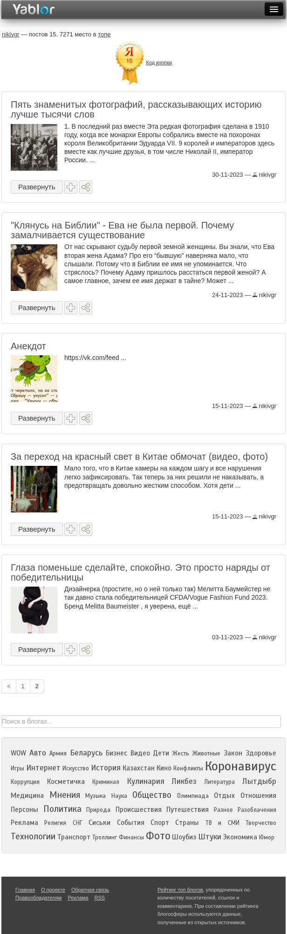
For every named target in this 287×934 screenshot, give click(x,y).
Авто (37, 753)
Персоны (24, 809)
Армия (58, 753)
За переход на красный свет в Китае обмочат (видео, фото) (139, 456)
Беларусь (86, 753)
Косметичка (66, 781)
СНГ (77, 823)
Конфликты (188, 768)
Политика (62, 808)
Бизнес (116, 753)
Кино (164, 768)
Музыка (95, 796)
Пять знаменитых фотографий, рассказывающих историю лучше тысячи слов (136, 109)
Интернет (43, 768)
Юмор (266, 837)
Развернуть (36, 187)
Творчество (261, 823)
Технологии (33, 836)
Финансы (131, 837)
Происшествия (139, 809)
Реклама (24, 822)
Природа (98, 810)
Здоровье (261, 753)
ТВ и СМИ (222, 823)
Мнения (64, 794)
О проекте (53, 889)
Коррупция (25, 782)
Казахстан (139, 768)
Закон (233, 753)
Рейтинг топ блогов (180, 889)
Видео (140, 753)
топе (104, 34)
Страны (187, 822)
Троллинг (104, 837)
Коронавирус (240, 766)
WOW (18, 753)
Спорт (159, 822)
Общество (151, 794)
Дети (161, 753)
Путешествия (187, 809)
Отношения (258, 795)
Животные (206, 753)
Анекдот (28, 346)
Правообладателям (38, 897)
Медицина (27, 795)
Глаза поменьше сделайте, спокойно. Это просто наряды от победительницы (140, 572)
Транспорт (73, 837)
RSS (100, 897)
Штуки (209, 837)
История (106, 768)
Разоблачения (257, 810)
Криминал (105, 782)
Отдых (224, 795)
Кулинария (145, 781)
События (130, 822)
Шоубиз (184, 837)
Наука (119, 796)
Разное (223, 810)
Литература (219, 782)
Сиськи (99, 822)
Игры (17, 768)
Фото (158, 836)
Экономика (240, 837)
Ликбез (184, 781)
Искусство (75, 768)
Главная (25, 889)
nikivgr (264, 174)
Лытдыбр (259, 781)
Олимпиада (193, 796)
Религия (55, 823)
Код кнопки (159, 62)
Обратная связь (90, 889)
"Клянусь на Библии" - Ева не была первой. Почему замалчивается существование (122, 230)
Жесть (180, 753)
